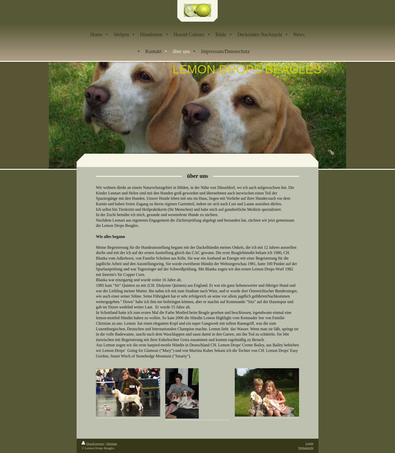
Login (309, 443)
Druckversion (93, 443)
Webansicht (305, 448)
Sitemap (111, 443)
